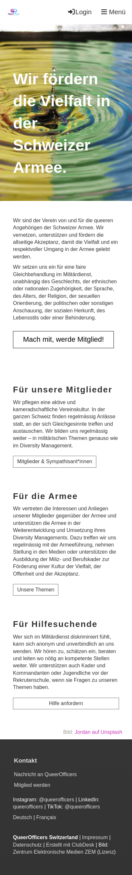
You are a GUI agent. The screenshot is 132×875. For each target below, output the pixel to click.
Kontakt (25, 760)
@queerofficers (56, 799)
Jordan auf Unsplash (98, 732)
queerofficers (28, 806)
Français (46, 817)
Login (79, 12)
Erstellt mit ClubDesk (70, 845)
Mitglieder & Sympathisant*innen (54, 461)
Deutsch (22, 817)
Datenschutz (27, 845)
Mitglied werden (32, 785)
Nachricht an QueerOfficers (45, 774)
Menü (113, 12)
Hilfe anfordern (66, 703)
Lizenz (106, 852)
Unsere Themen (35, 589)
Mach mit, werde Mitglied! (63, 339)
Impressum (95, 837)
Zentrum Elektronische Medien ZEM (54, 852)
